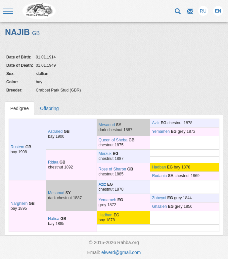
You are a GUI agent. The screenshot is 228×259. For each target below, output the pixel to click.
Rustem (17, 147)
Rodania (159, 175)
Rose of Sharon (112, 169)
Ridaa (53, 162)
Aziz (156, 123)
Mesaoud (107, 125)
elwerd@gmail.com (121, 252)
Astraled (55, 131)
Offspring (49, 108)
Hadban (159, 167)
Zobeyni (159, 198)
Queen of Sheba (113, 140)
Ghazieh (159, 206)
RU (203, 11)
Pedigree (19, 108)
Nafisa (53, 218)
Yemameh (161, 131)
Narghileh (19, 203)
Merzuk (105, 153)
